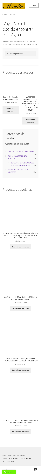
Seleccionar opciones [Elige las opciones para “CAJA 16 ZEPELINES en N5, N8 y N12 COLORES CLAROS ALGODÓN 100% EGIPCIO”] (20, 431)
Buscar (20, 470)
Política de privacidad (10, 458)
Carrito (32, 469)
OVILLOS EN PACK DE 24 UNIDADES (21, 152)
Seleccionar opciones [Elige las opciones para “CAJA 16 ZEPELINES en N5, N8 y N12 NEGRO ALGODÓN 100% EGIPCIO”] (20, 308)
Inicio (5, 15)
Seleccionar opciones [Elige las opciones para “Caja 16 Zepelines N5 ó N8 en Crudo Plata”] (10, 109)
